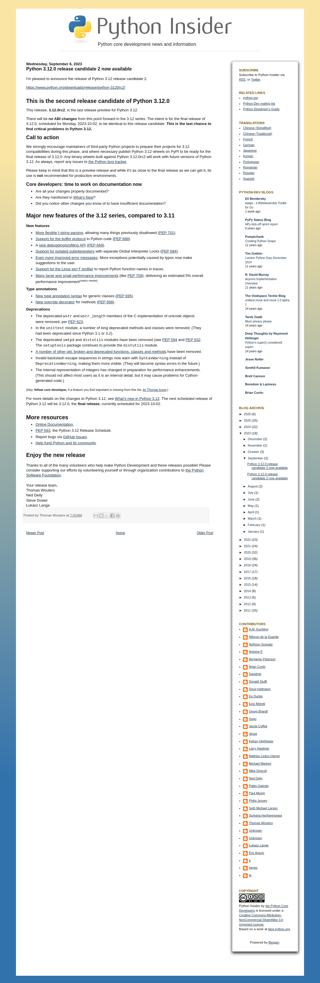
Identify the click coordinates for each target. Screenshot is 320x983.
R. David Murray (257, 274)
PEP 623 (75, 322)
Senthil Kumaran (257, 367)
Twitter (255, 79)
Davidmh (255, 674)
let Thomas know (154, 389)
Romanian (250, 167)
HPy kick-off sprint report (261, 224)
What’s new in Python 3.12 (137, 398)
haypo (253, 867)
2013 (248, 597)
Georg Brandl (258, 711)
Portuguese (251, 162)
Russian (248, 173)
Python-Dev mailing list (259, 103)
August (253, 486)
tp (250, 875)
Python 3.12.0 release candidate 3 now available (267, 466)
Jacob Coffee (258, 726)
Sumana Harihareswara (265, 815)
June (252, 499)
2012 (248, 604)
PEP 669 (95, 245)
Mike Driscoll (258, 770)
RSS (242, 79)
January (254, 531)
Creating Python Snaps (260, 241)
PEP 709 (134, 275)
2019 (248, 559)
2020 (248, 552)
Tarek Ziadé (253, 317)
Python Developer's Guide (261, 109)
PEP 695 (124, 296)
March (252, 518)
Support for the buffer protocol (60, 239)
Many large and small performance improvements (76, 275)
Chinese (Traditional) (257, 133)
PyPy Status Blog (258, 220)
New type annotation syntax (58, 296)
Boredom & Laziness (260, 384)
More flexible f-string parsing (59, 233)
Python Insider (249, 906)
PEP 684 (169, 251)
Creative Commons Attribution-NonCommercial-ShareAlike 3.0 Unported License (261, 919)
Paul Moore (257, 793)
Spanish (248, 178)
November (255, 445)
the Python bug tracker (107, 161)
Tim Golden (253, 253)
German (248, 145)
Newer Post (35, 533)
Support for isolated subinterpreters (64, 251)
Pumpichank (254, 236)
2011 (248, 610)
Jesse (253, 733)
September (256, 458)
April (251, 512)
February (254, 525)
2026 (248, 414)
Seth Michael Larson (263, 808)
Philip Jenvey (258, 800)
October (254, 452)
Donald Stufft (258, 681)
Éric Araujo (256, 853)
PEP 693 (42, 430)
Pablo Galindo (259, 786)
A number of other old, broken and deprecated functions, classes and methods (100, 351)
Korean (248, 156)
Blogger (273, 942)
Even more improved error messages (66, 257)
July (251, 492)
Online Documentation (54, 424)
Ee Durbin (256, 696)
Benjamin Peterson (262, 659)
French (248, 139)
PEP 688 (121, 239)
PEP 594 (169, 340)
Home (120, 533)
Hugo (252, 719)
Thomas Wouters (261, 823)
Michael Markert (260, 763)
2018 (248, 565)
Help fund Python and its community (65, 443)
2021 (248, 546)
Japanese (250, 150)
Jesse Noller (254, 359)
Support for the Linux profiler (64, 269)
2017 (248, 572)
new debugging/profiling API (62, 245)
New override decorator (55, 302)
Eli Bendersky (255, 198)
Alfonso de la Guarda (263, 637)
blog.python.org (279, 929)
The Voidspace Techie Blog (265, 296)
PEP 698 (105, 302)
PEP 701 (166, 233)
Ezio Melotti (257, 703)
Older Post (205, 533)
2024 (248, 427)
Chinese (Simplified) (257, 128)
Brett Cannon (255, 376)
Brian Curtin (254, 392)
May (251, 505)
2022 (248, 539)
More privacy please (258, 321)
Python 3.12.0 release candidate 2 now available (267, 476)
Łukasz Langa (258, 845)
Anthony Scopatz (261, 644)
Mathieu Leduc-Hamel (264, 756)
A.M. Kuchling (258, 629)
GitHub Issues (75, 437)
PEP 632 (193, 340)
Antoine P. (256, 651)
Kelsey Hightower (261, 741)
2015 (248, 584)
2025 (248, 420)
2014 (248, 591)
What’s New (83, 197)
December (255, 439)
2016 (248, 578)
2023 (248, 433)
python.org (250, 97)
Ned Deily (256, 778)
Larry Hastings (259, 748)
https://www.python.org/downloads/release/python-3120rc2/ (75, 87)
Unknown (255, 830)
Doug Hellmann (260, 689)
